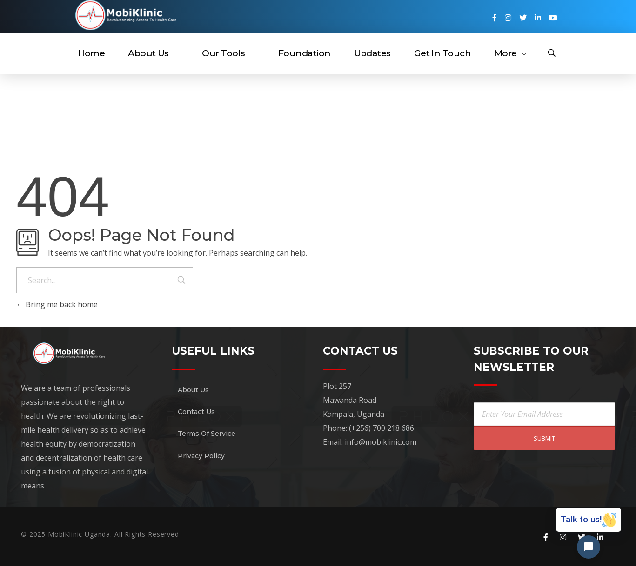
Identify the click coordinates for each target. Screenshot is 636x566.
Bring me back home (57, 304)
